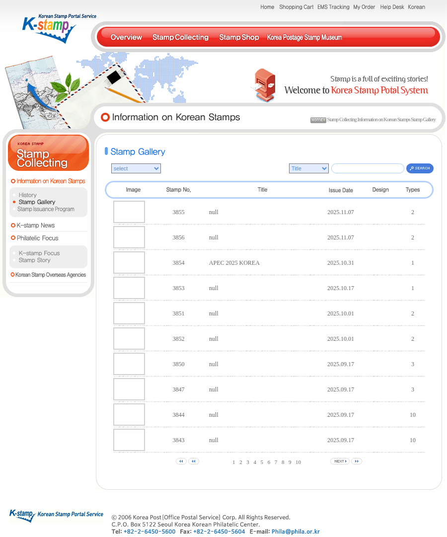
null (214, 212)
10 (298, 462)
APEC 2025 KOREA (234, 262)
